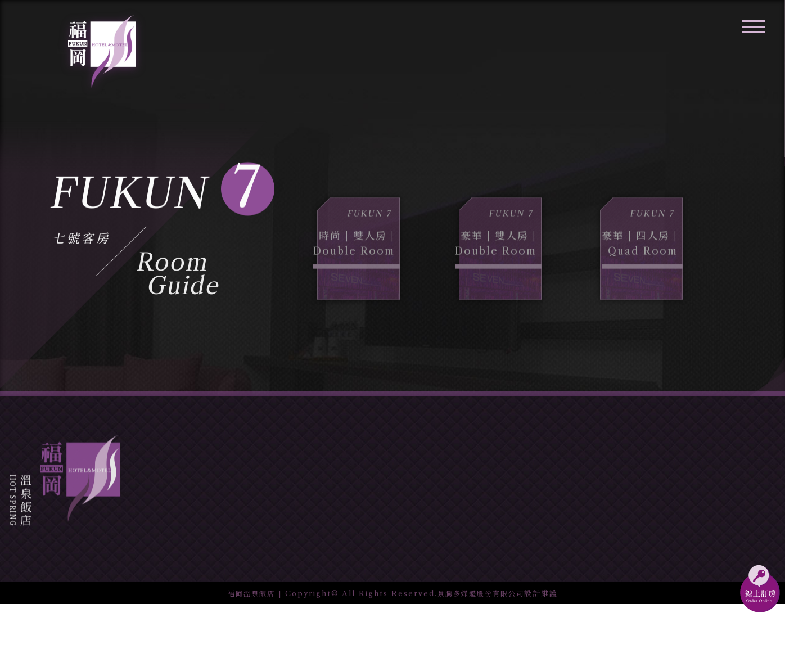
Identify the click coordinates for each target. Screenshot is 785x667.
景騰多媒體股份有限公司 (482, 655)
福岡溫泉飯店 (248, 655)
